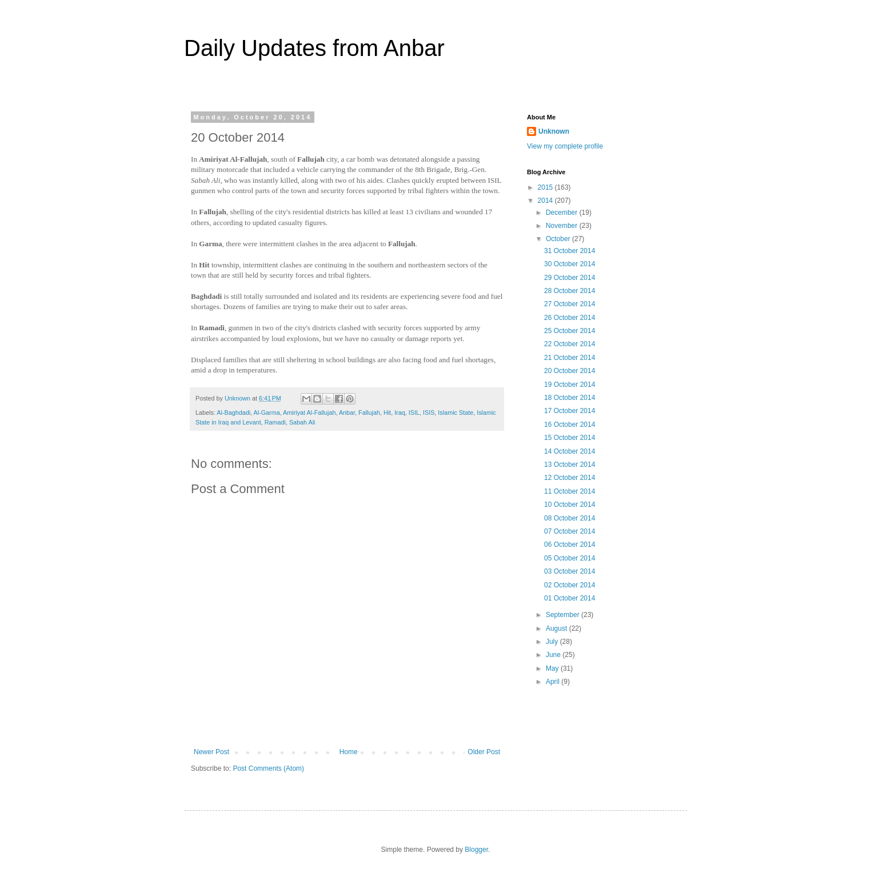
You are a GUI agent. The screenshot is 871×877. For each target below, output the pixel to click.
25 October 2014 (569, 331)
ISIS (428, 412)
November (563, 226)
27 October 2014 (569, 304)
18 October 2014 (569, 398)
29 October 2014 (569, 278)
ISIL (414, 412)
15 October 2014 (569, 438)
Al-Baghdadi (233, 412)
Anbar (347, 412)
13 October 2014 (569, 464)
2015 (546, 187)
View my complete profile (565, 146)
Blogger (476, 850)
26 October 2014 (569, 318)
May (553, 668)
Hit (387, 412)
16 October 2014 (569, 425)
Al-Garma (266, 412)
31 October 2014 (569, 251)
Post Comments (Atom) (268, 768)
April (553, 682)
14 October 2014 (569, 451)
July (553, 642)
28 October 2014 (569, 291)
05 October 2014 (569, 558)
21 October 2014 (569, 358)
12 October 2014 (569, 478)
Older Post (484, 752)
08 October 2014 (569, 518)
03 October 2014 (569, 571)
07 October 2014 (569, 531)
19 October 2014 (569, 385)
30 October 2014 (569, 264)
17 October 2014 (569, 411)
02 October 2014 (569, 585)
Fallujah (369, 412)
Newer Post (211, 752)
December (563, 213)
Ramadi (275, 422)
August (557, 628)
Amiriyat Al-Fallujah (309, 412)
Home (348, 752)
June (554, 655)
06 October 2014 (569, 544)
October (559, 239)
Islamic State (455, 412)
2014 (546, 201)
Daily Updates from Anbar (314, 48)
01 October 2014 (569, 598)
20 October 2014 (569, 371)
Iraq (399, 412)
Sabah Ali (302, 422)
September (563, 615)
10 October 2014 (569, 504)
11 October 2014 (569, 491)
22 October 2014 (569, 344)
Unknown (553, 131)
